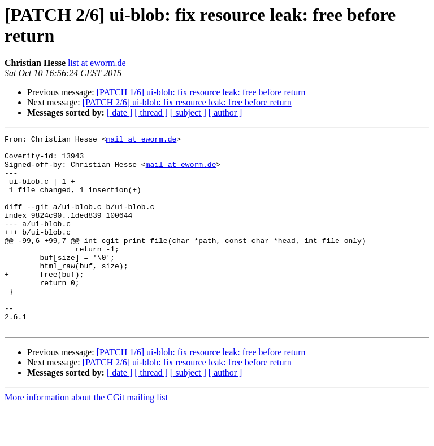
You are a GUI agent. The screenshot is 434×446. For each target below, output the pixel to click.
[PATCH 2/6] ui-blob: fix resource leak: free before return (187, 102)
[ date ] (119, 112)
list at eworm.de (97, 63)
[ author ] (225, 112)
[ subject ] (188, 112)
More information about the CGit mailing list (86, 436)
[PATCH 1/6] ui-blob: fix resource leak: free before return (201, 92)
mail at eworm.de (141, 140)
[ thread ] (151, 112)
